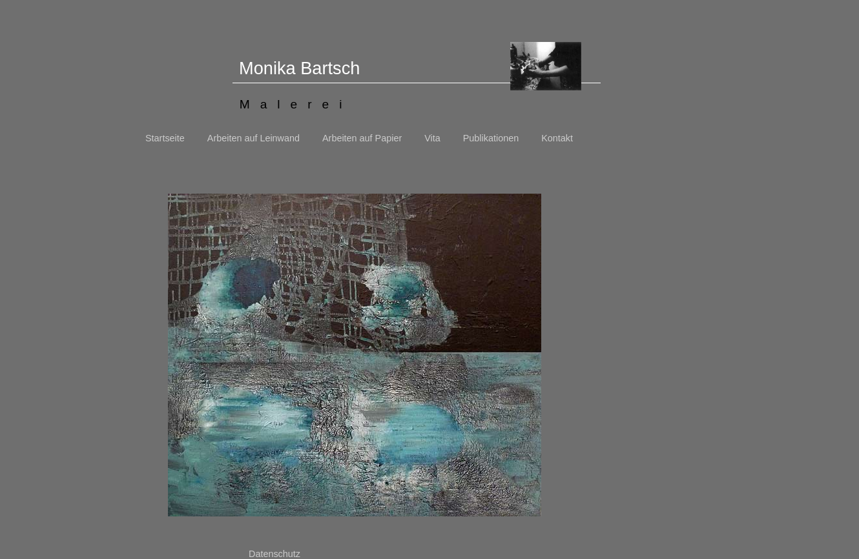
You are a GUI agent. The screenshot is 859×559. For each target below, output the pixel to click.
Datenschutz (274, 554)
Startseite (165, 138)
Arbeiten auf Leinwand (253, 138)
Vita (432, 138)
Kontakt (557, 138)
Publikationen (491, 138)
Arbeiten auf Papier (362, 138)
